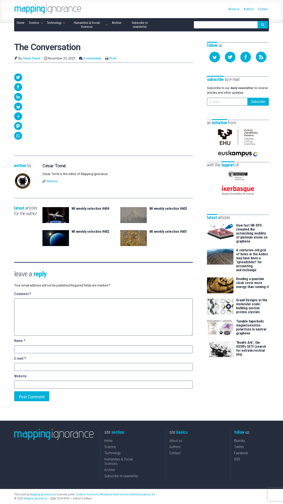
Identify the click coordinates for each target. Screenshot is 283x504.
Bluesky (239, 441)
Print (112, 58)
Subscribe (258, 101)
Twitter (239, 447)
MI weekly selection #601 (168, 232)
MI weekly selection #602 (90, 232)
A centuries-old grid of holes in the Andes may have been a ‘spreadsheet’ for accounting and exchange (252, 260)
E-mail (20, 358)
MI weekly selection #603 (168, 209)
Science (110, 447)
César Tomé (31, 58)
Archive (109, 470)
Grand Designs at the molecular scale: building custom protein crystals (251, 306)
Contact (175, 453)
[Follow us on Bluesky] (214, 57)
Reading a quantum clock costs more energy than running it (252, 283)
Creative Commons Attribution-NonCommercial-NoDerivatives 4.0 (115, 494)
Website (52, 181)
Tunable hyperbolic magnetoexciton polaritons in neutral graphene (251, 327)
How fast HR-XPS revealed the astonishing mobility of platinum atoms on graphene (252, 233)
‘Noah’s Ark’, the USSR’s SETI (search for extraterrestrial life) (251, 349)
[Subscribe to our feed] (261, 57)
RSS (237, 459)
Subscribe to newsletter (121, 476)
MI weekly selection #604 (90, 209)
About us (175, 441)
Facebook (241, 453)
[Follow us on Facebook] (245, 57)
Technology (112, 453)
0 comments (92, 58)
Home (108, 441)
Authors (175, 447)
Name (19, 341)
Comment (22, 294)
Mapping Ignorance (41, 494)
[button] (18, 77)
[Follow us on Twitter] (230, 57)
